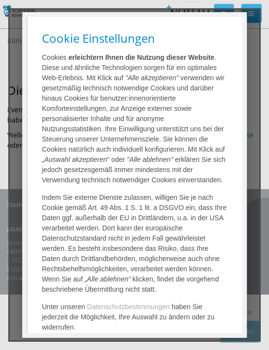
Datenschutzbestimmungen (128, 307)
